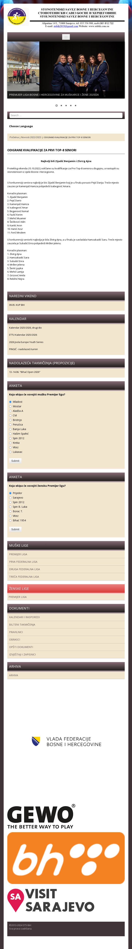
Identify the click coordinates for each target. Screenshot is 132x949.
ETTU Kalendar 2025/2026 (23, 334)
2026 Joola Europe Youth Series (26, 342)
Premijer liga (18, 554)
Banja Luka (19, 429)
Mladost (17, 401)
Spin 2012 (18, 438)
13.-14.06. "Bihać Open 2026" (24, 372)
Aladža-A (18, 411)
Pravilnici (16, 632)
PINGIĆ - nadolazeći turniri (23, 349)
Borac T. (18, 511)
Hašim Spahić (21, 433)
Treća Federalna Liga (24, 576)
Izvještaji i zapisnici (22, 654)
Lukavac (17, 452)
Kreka (16, 442)
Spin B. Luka (20, 506)
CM (15, 415)
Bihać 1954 (19, 520)
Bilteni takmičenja (22, 624)
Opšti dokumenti (21, 647)
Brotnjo (17, 420)
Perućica (18, 424)
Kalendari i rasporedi (24, 617)
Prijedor (17, 493)
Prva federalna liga (23, 561)
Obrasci (14, 639)
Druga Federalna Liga (24, 569)
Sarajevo (18, 497)
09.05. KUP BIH (17, 304)
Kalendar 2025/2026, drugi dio (25, 327)
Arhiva (13, 675)
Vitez (15, 447)
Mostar (17, 406)
